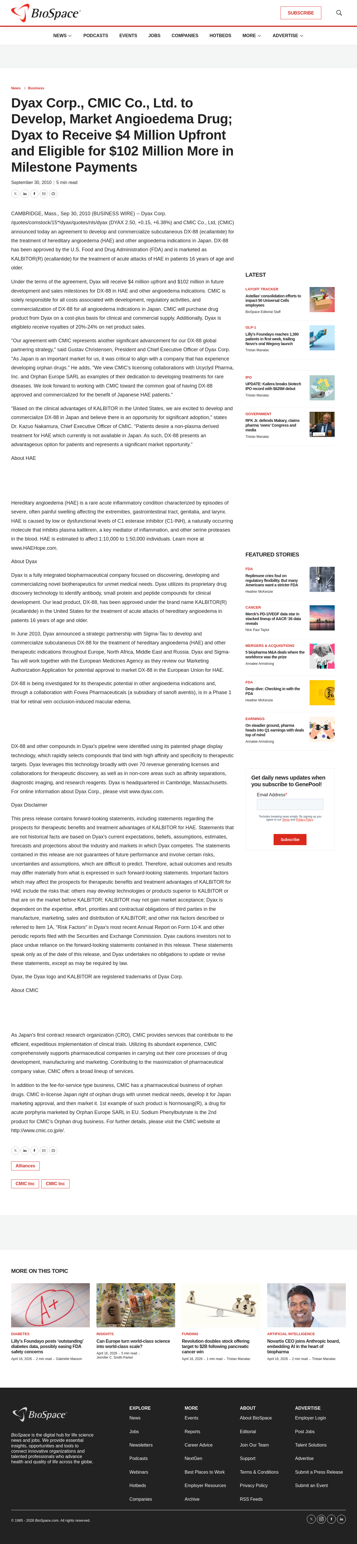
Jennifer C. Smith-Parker (115, 1357)
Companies (185, 35)
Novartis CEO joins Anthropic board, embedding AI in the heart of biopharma (303, 1346)
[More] (70, 36)
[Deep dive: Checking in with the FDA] (322, 692)
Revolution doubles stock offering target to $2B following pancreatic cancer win (215, 1346)
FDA (249, 569)
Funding (190, 1334)
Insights (105, 1334)
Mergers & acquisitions (270, 646)
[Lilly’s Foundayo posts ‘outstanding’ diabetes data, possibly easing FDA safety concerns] (50, 1305)
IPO (248, 377)
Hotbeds (220, 35)
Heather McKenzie (259, 592)
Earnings (255, 719)
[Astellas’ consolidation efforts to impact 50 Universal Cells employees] (322, 299)
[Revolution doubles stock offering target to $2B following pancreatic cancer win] (221, 1305)
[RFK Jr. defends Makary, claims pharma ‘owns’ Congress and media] (322, 424)
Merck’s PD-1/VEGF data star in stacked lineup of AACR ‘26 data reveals (273, 619)
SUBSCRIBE (301, 13)
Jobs (154, 35)
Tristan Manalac (257, 350)
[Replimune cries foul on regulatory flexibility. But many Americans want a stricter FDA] (322, 579)
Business (36, 88)
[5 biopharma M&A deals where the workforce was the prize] (322, 656)
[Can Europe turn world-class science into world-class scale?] (136, 1305)
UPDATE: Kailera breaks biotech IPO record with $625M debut (273, 386)
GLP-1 (250, 327)
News (60, 35)
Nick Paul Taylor (257, 630)
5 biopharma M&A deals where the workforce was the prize (275, 654)
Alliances (25, 1165)
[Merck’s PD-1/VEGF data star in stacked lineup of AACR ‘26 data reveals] (322, 617)
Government (258, 414)
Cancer (253, 607)
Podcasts (95, 35)
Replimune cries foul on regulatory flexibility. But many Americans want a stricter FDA (271, 580)
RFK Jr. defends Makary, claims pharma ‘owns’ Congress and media (272, 425)
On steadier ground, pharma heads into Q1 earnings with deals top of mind (274, 730)
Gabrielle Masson (69, 1359)
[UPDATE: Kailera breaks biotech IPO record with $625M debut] (322, 387)
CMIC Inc (25, 1183)
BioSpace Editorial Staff (263, 312)
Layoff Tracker (261, 289)
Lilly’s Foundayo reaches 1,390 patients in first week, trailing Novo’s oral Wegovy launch (272, 339)
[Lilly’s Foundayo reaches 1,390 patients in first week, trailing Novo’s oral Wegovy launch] (322, 337)
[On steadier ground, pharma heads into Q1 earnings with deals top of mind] (322, 729)
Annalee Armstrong (259, 664)
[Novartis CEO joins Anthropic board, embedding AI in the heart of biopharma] (306, 1305)
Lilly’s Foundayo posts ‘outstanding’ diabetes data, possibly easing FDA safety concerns (47, 1346)
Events (128, 35)
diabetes (20, 1334)
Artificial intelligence (291, 1334)
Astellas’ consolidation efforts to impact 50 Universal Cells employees (273, 301)
